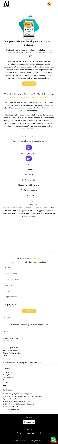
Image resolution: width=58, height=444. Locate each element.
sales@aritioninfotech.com (30, 362)
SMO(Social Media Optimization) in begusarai (18, 404)
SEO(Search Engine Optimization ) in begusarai (19, 401)
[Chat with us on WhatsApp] (53, 439)
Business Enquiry (10, 362)
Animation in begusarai (11, 409)
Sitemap (6, 380)
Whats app (8, 347)
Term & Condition (9, 377)
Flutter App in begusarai (11, 406)
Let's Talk (29, 83)
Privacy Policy (7, 375)
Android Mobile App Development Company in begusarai (23, 396)
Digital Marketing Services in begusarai (16, 399)
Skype (5, 353)
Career (5, 382)
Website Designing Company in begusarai (17, 394)
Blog (4, 385)
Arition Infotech (15, 353)
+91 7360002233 (16, 338)
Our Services (7, 372)
